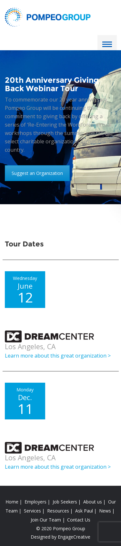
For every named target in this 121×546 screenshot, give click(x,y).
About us (92, 502)
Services (32, 511)
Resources (58, 511)
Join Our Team (46, 520)
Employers (35, 502)
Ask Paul (84, 511)
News (105, 511)
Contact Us (78, 520)
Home (11, 502)
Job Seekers (65, 502)
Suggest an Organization (37, 173)
